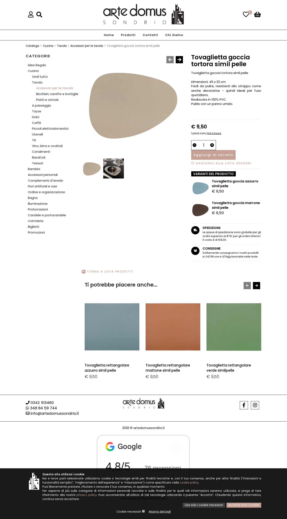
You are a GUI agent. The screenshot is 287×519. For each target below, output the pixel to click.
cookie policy (189, 483)
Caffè (36, 123)
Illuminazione (37, 203)
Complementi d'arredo (45, 180)
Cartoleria (35, 221)
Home (108, 35)
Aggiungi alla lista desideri (221, 163)
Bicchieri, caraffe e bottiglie (57, 94)
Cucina (48, 46)
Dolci (35, 117)
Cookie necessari (128, 512)
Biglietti (33, 226)
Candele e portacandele (47, 215)
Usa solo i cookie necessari (204, 505)
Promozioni (36, 232)
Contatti (150, 35)
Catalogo (32, 46)
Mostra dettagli (160, 512)
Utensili (37, 134)
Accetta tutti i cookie (244, 505)
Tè (34, 140)
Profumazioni (38, 209)
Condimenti (41, 151)
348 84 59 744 (41, 408)
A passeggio (41, 105)
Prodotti (128, 35)
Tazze (36, 111)
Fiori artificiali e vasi (42, 186)
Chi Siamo (174, 35)
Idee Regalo (37, 65)
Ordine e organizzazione (46, 192)
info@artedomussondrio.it (52, 413)
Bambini (34, 169)
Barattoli (38, 157)
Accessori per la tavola (86, 46)
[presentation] (170, 59)
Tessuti (37, 163)
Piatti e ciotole (47, 99)
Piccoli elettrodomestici (50, 128)
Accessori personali (43, 175)
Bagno (33, 198)
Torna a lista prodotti (108, 271)
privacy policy (87, 495)
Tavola (62, 46)
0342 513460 (40, 402)
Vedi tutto (40, 76)
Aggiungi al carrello (213, 155)
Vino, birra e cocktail (47, 146)
